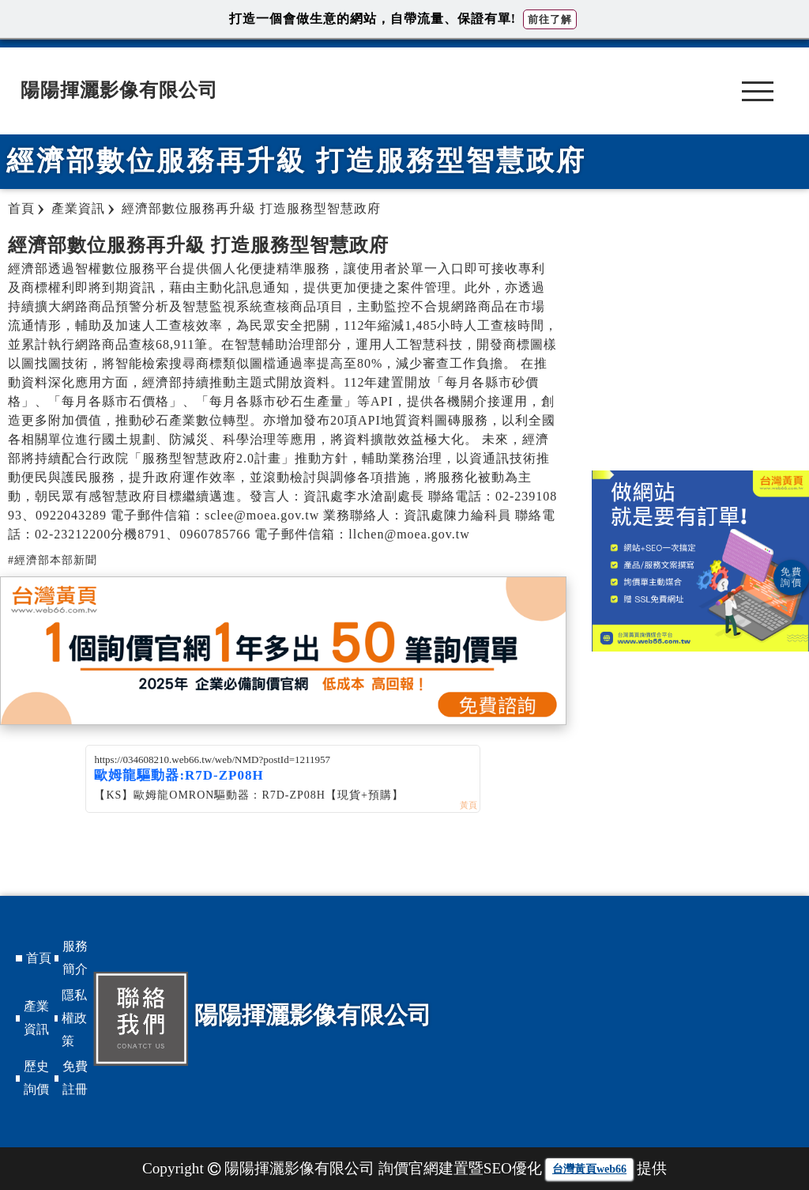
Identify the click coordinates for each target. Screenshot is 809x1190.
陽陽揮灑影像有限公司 (119, 90)
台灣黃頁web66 (589, 1169)
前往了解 (550, 19)
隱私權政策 (74, 1018)
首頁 (38, 958)
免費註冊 (75, 1078)
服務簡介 (75, 957)
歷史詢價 (36, 1078)
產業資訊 (36, 1017)
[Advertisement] (700, 344)
